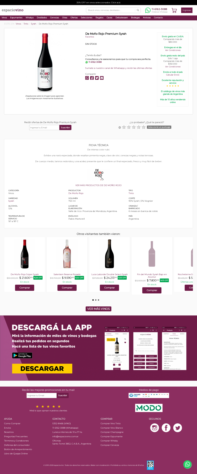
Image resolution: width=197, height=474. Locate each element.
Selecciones (86, 17)
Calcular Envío (172, 75)
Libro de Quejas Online (16, 453)
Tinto (131, 193)
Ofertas (74, 17)
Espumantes (16, 17)
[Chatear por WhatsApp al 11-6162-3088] (156, 10)
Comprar (24, 287)
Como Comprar (12, 423)
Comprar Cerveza (110, 445)
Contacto (158, 17)
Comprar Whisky (109, 440)
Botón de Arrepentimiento (18, 449)
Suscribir (65, 127)
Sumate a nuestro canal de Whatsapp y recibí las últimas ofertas (118, 68)
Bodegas (135, 17)
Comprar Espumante (112, 436)
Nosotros (9, 432)
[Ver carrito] (174, 10)
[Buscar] (138, 10)
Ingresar (186, 10)
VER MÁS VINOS (98, 309)
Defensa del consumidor (17, 445)
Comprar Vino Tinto (111, 423)
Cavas (109, 17)
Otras (64, 17)
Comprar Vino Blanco (112, 428)
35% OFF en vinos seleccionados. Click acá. (98, 2)
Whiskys (30, 17)
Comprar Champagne (112, 432)
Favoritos (89, 37)
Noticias (147, 17)
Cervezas (54, 17)
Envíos (7, 428)
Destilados (42, 17)
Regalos (99, 17)
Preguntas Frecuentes (15, 436)
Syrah (11, 201)
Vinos (4, 17)
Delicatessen (121, 17)
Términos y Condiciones (16, 440)
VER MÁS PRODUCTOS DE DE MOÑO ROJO (98, 185)
